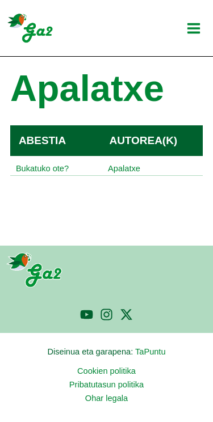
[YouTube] (86, 314)
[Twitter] (126, 314)
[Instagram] (106, 314)
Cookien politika (106, 370)
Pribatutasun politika (106, 384)
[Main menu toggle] (193, 28)
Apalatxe (124, 168)
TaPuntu (150, 351)
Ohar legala (106, 398)
